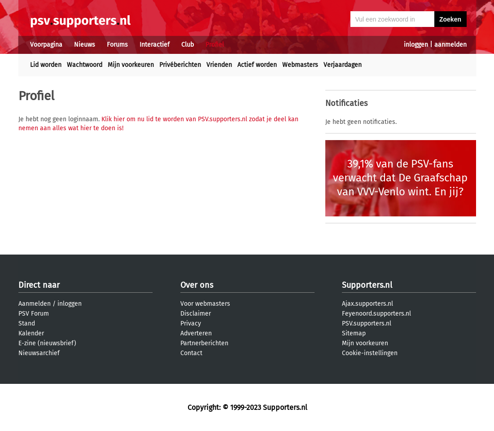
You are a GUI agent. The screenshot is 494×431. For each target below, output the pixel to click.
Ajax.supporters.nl (367, 304)
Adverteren (196, 333)
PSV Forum (33, 313)
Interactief (155, 44)
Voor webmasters (205, 304)
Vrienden (219, 65)
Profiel (214, 44)
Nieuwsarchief (39, 353)
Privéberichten (180, 65)
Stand (26, 323)
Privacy (190, 323)
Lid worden (45, 65)
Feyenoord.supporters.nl (376, 313)
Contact (191, 353)
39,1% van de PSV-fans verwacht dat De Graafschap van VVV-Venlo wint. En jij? (400, 178)
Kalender (31, 333)
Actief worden (257, 65)
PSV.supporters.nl (366, 323)
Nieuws (84, 44)
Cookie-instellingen (370, 353)
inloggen (416, 44)
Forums (117, 44)
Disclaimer (195, 313)
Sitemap (354, 333)
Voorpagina (46, 44)
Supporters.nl (367, 285)
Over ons (196, 285)
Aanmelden (34, 304)
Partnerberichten (204, 343)
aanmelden (450, 44)
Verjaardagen (343, 65)
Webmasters (300, 65)
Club (187, 44)
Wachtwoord (84, 65)
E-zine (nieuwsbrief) (47, 343)
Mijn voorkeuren (131, 65)
